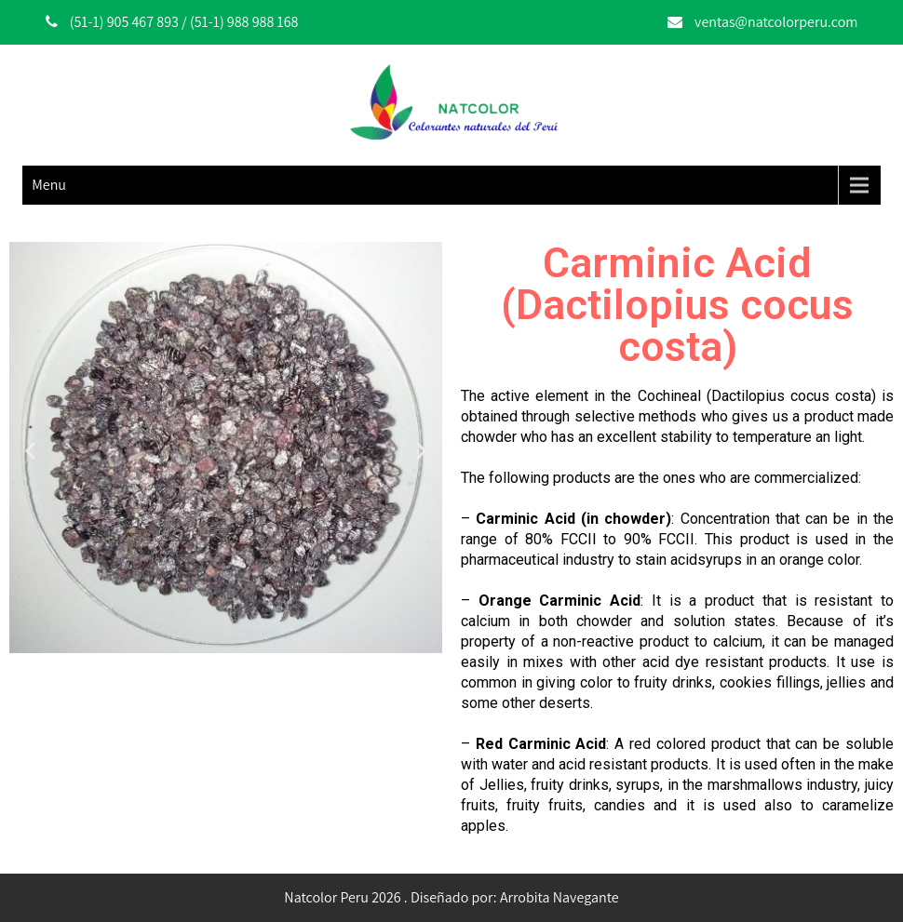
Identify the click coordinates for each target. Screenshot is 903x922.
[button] (30, 450)
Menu (49, 184)
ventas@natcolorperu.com (775, 22)
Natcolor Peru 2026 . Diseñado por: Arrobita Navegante (451, 897)
